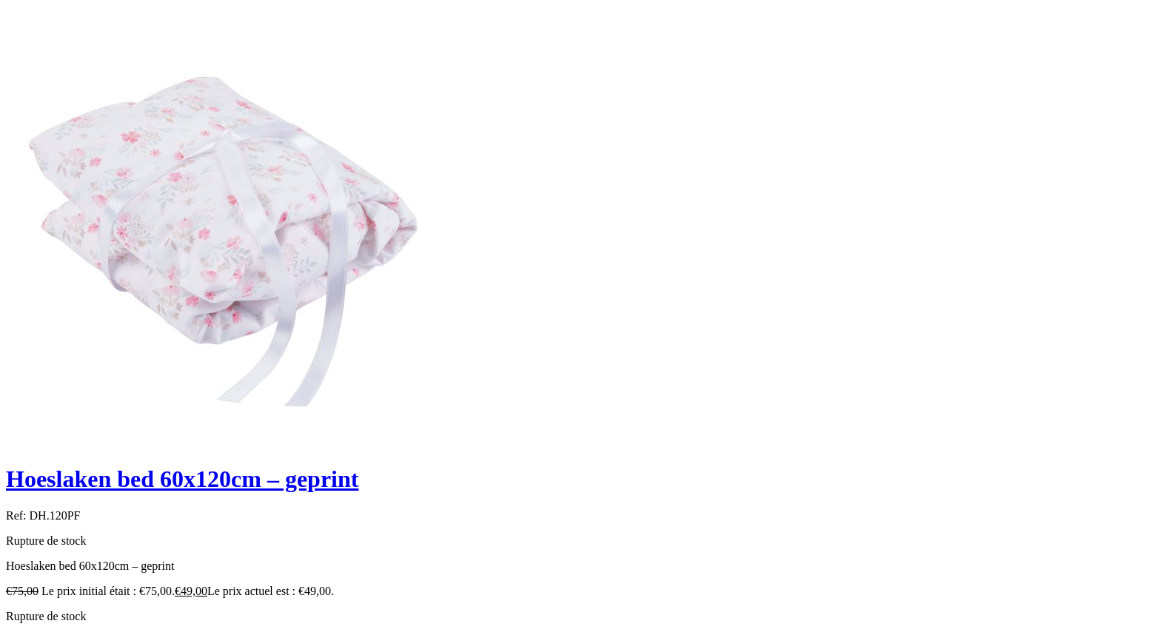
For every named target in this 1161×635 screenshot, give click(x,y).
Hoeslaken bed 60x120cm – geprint (182, 479)
